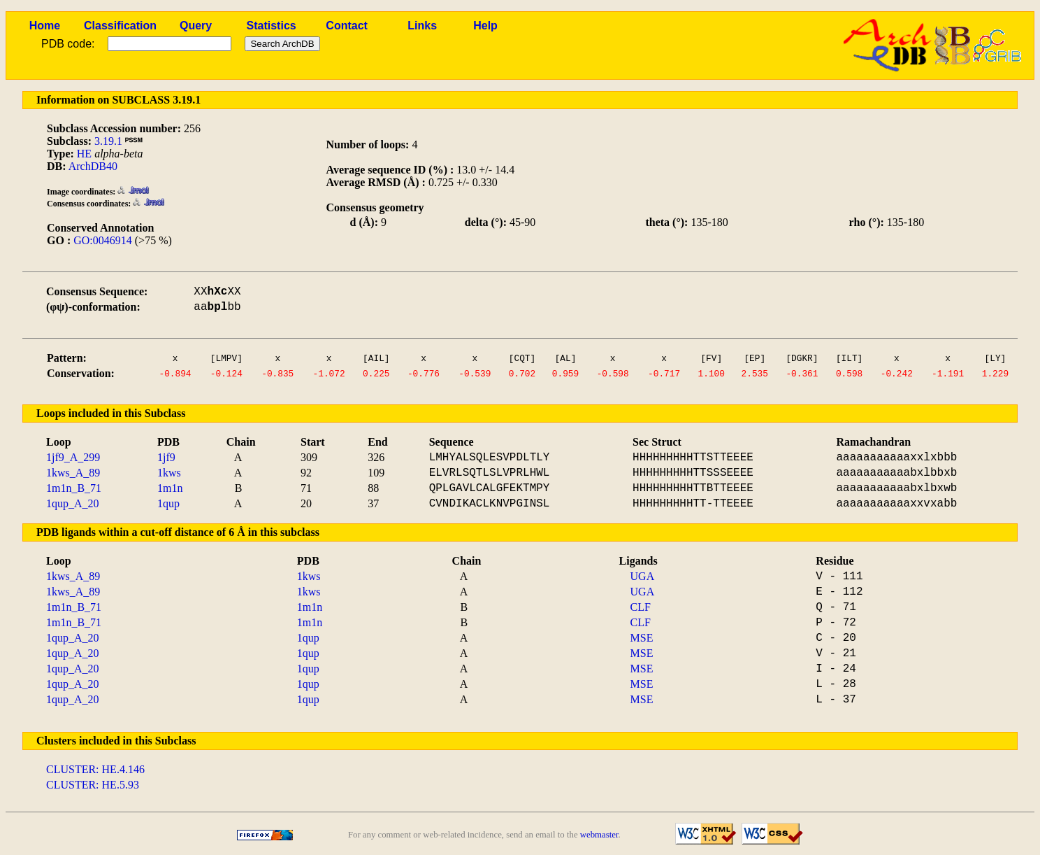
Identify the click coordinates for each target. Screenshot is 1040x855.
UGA (642, 576)
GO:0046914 (102, 240)
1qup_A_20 (72, 503)
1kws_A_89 (73, 473)
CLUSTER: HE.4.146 (95, 769)
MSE (641, 638)
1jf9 (166, 457)
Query (196, 25)
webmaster (599, 835)
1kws (169, 473)
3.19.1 (108, 141)
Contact (347, 25)
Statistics (271, 25)
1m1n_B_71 (73, 488)
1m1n (169, 488)
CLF (640, 607)
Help (485, 25)
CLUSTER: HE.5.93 (92, 785)
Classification (120, 25)
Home (44, 25)
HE (84, 154)
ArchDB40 (92, 166)
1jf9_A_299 (73, 457)
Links (422, 25)
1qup (168, 503)
